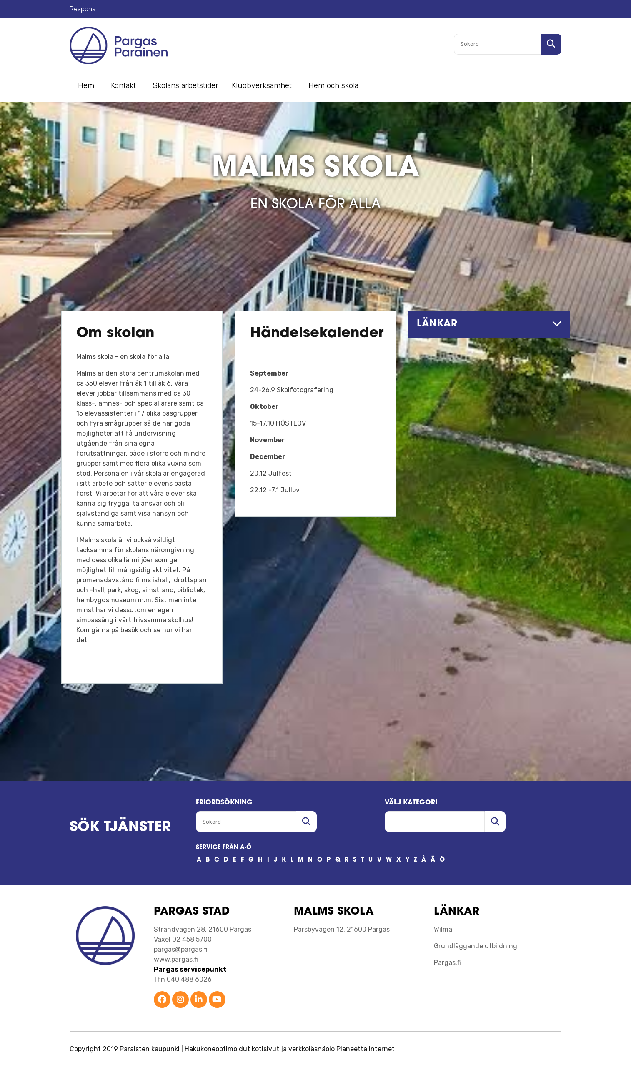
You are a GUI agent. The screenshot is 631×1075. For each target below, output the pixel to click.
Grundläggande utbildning (475, 946)
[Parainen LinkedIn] (198, 1000)
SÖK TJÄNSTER (120, 827)
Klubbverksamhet (262, 85)
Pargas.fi (447, 963)
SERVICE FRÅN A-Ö (223, 847)
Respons (82, 9)
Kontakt (123, 85)
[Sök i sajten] (551, 44)
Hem (86, 85)
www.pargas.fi (176, 959)
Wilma (443, 929)
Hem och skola (333, 85)
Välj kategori (411, 802)
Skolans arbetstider (185, 85)
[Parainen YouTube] (217, 1000)
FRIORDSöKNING (224, 802)
